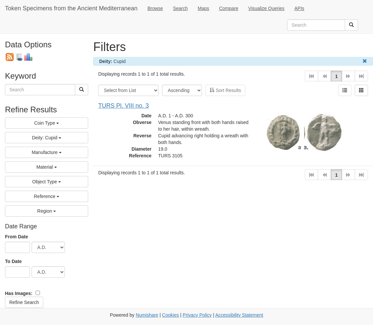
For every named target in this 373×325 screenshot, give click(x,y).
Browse (155, 8)
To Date (13, 261)
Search (180, 8)
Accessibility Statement (239, 315)
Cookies (170, 315)
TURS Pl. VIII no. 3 (123, 105)
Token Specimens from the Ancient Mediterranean (71, 8)
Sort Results (225, 90)
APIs (299, 8)
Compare (229, 8)
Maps (203, 8)
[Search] (351, 25)
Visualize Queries (266, 8)
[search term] (316, 25)
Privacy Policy (197, 315)
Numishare (147, 315)
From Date (16, 236)
